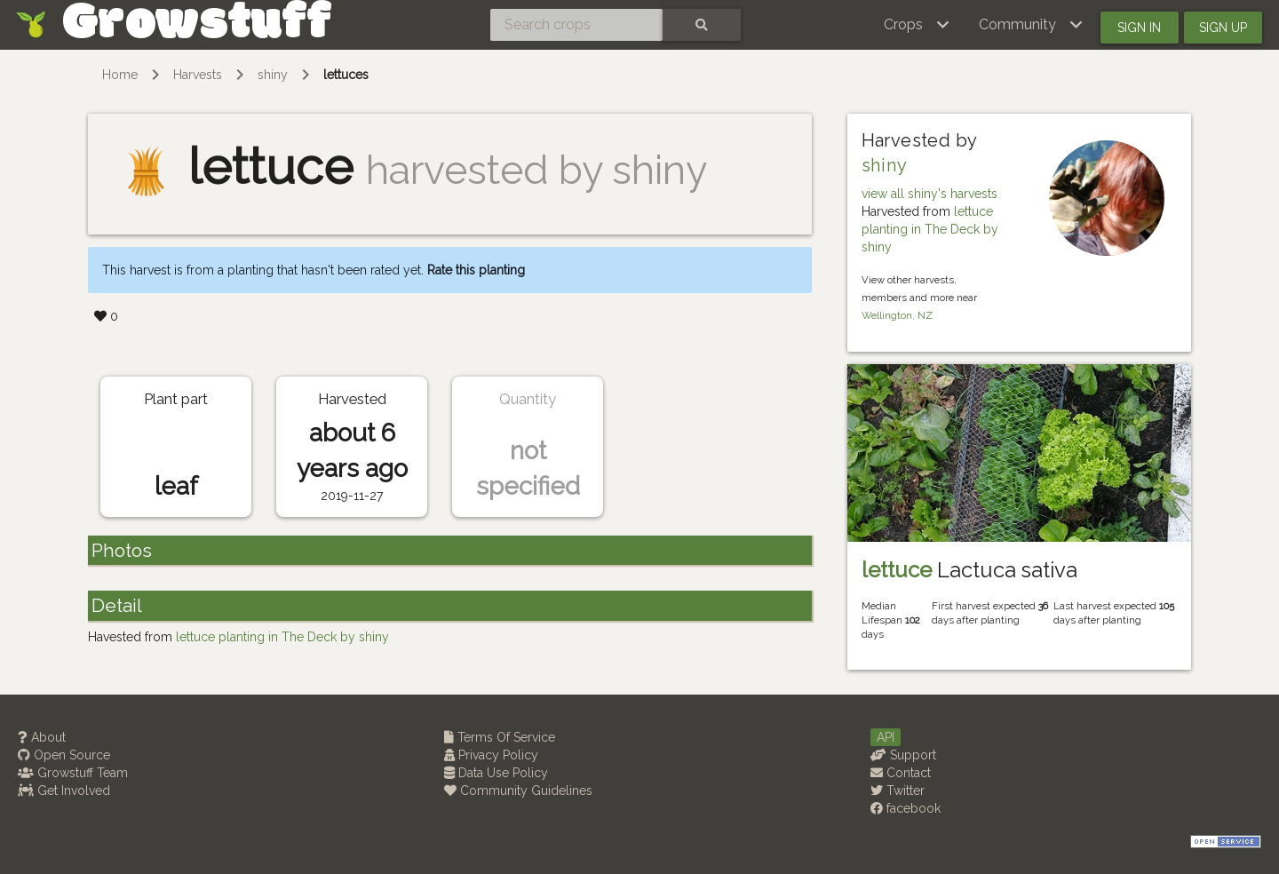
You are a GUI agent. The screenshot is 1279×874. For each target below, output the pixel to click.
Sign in (1139, 27)
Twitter (897, 790)
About (42, 737)
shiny (273, 75)
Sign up (1223, 27)
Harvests (197, 75)
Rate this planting (476, 270)
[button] (917, 25)
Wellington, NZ (897, 315)
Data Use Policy (496, 773)
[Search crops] (576, 25)
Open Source (64, 755)
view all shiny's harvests (929, 194)
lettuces (346, 75)
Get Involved (64, 790)
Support (903, 755)
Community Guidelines (518, 790)
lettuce (897, 570)
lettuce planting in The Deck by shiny (930, 229)
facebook (905, 808)
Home (120, 75)
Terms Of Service (499, 737)
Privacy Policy (491, 755)
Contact (900, 773)
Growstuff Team (73, 773)
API (885, 737)
